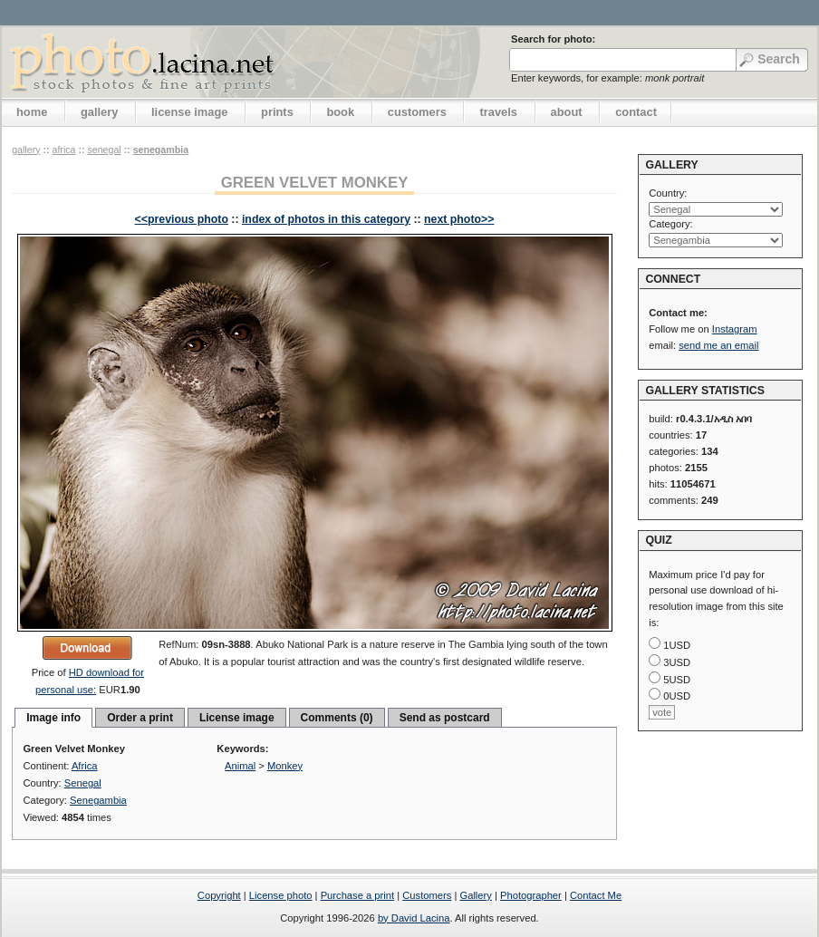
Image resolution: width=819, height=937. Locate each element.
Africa (63, 149)
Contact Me (595, 895)
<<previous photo (181, 219)
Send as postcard (445, 717)
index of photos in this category (326, 219)
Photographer (531, 895)
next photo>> (459, 219)
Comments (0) (337, 717)
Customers (426, 895)
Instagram (734, 329)
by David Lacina (414, 918)
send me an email (718, 345)
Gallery (475, 895)
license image (189, 112)
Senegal (103, 149)
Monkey (285, 765)
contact (636, 112)
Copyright (219, 895)
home (31, 112)
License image (237, 717)
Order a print (140, 717)
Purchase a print (357, 895)
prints (277, 112)
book (340, 112)
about (567, 112)
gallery (100, 112)
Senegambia (160, 149)
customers (417, 112)
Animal (240, 765)
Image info (53, 717)
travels (498, 112)
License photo (281, 895)
